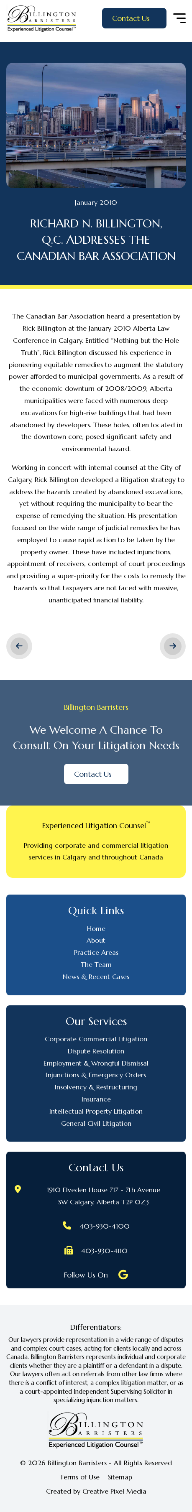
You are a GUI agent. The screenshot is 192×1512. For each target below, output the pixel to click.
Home (96, 928)
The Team (96, 964)
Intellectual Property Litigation (96, 1111)
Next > (173, 646)
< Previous (19, 646)
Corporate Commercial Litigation (96, 1039)
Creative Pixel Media (114, 1491)
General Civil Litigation (96, 1123)
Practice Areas (96, 952)
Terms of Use (80, 1477)
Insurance (96, 1099)
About (96, 940)
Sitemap (120, 1477)
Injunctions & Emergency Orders (96, 1075)
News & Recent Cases (96, 976)
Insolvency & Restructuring (96, 1087)
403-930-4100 (104, 1226)
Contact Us (131, 18)
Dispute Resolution (96, 1051)
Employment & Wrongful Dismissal (96, 1063)
